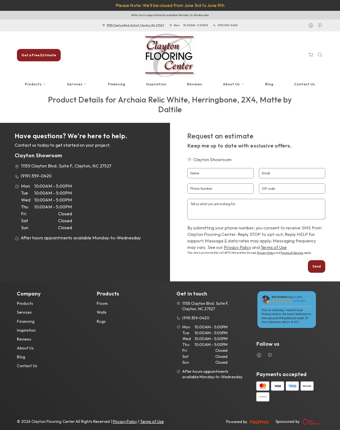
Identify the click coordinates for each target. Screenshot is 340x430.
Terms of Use (274, 247)
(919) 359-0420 (227, 25)
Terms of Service (292, 252)
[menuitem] (36, 84)
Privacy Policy (237, 247)
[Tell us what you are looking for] (256, 209)
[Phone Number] (220, 188)
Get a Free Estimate (38, 55)
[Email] (292, 173)
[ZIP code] (292, 188)
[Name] (220, 173)
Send (316, 266)
